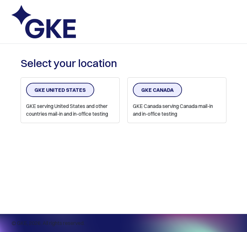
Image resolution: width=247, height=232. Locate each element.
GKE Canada (157, 90)
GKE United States (60, 90)
